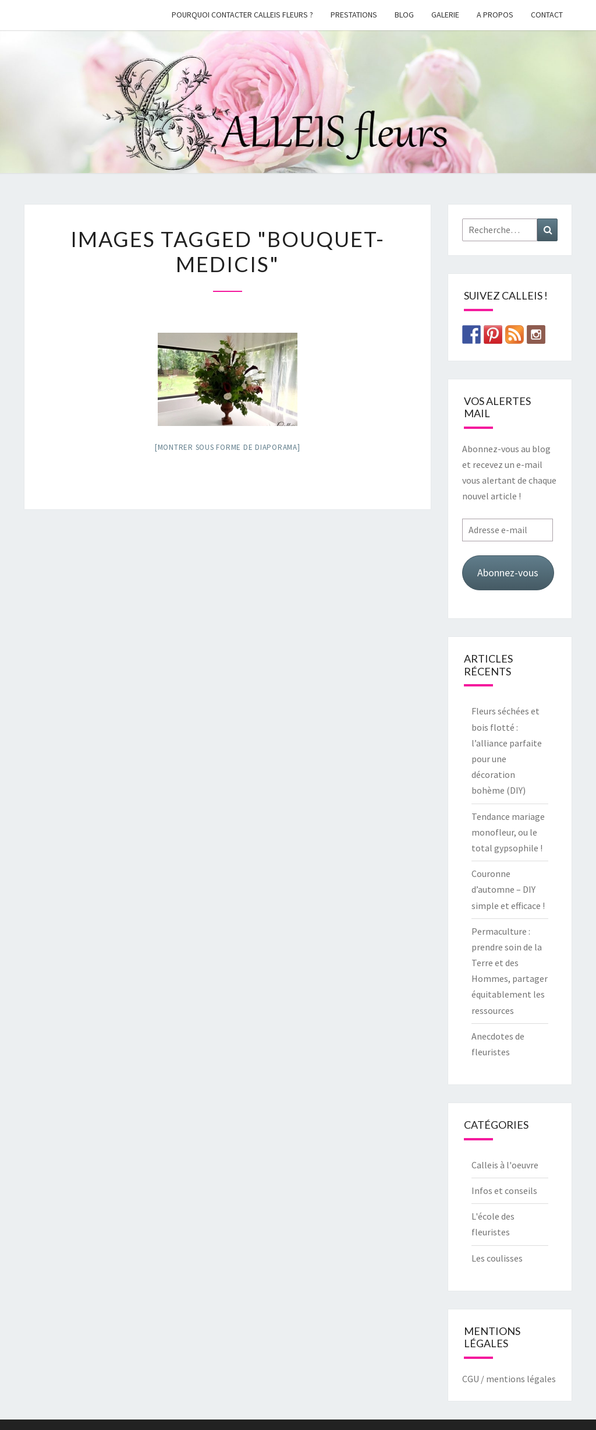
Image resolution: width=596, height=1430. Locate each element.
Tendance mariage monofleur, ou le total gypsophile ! (508, 832)
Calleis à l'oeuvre (504, 1165)
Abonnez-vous (507, 572)
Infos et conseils (504, 1190)
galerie (445, 14)
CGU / (473, 1379)
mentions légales (521, 1379)
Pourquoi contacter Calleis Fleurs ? (242, 14)
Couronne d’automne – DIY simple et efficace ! (508, 889)
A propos (495, 14)
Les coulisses (497, 1258)
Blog (404, 14)
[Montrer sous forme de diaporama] (227, 447)
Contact (547, 14)
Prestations (354, 14)
